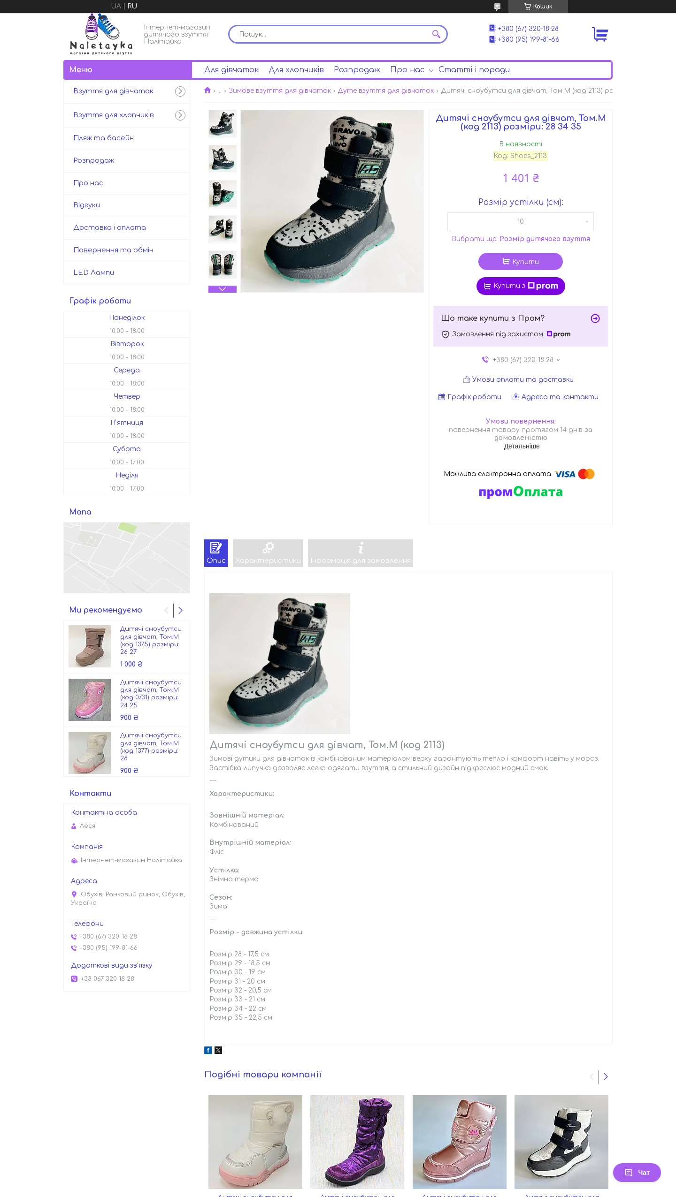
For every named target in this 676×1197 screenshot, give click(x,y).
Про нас (407, 70)
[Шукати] (436, 34)
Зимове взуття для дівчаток (280, 90)
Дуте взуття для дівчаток (386, 90)
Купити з (525, 286)
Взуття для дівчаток (113, 91)
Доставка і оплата (109, 228)
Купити (525, 261)
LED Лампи (93, 273)
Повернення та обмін (113, 250)
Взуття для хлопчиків (113, 115)
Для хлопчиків (296, 70)
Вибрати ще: (521, 238)
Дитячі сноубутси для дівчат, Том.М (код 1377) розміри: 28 (151, 747)
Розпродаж (357, 70)
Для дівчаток (231, 70)
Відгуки (86, 205)
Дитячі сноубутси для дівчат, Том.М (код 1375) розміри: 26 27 (151, 640)
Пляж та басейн (103, 138)
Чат (637, 1172)
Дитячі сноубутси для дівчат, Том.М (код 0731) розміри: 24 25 (151, 694)
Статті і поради (474, 70)
